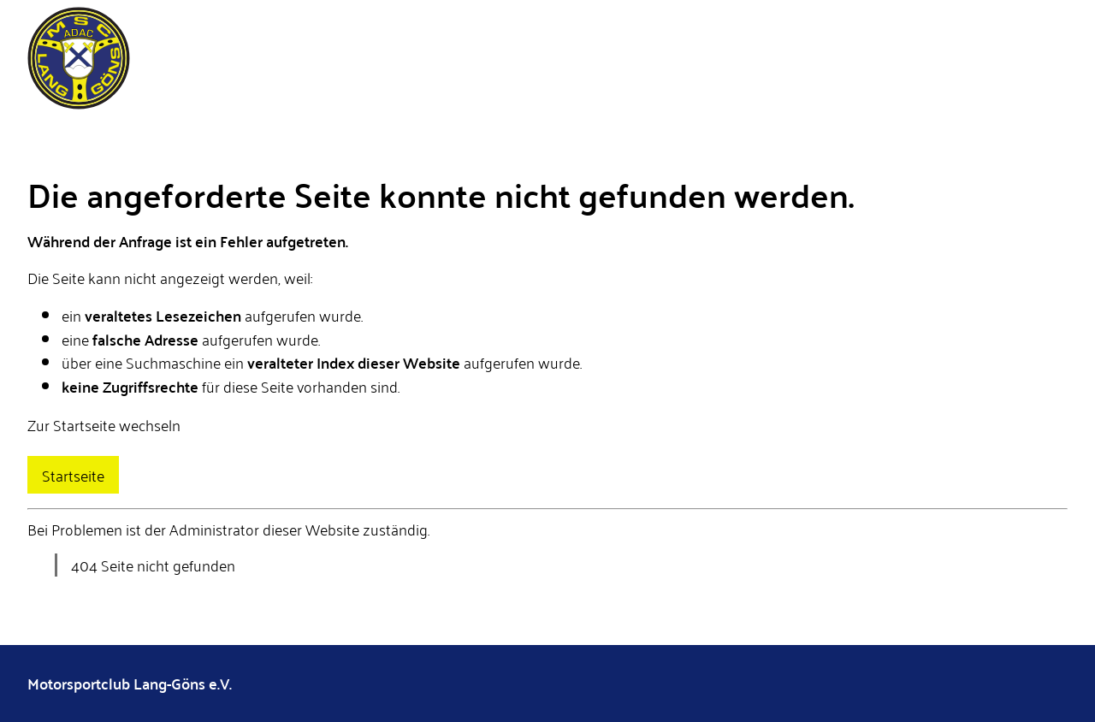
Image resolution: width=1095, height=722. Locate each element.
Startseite (73, 474)
